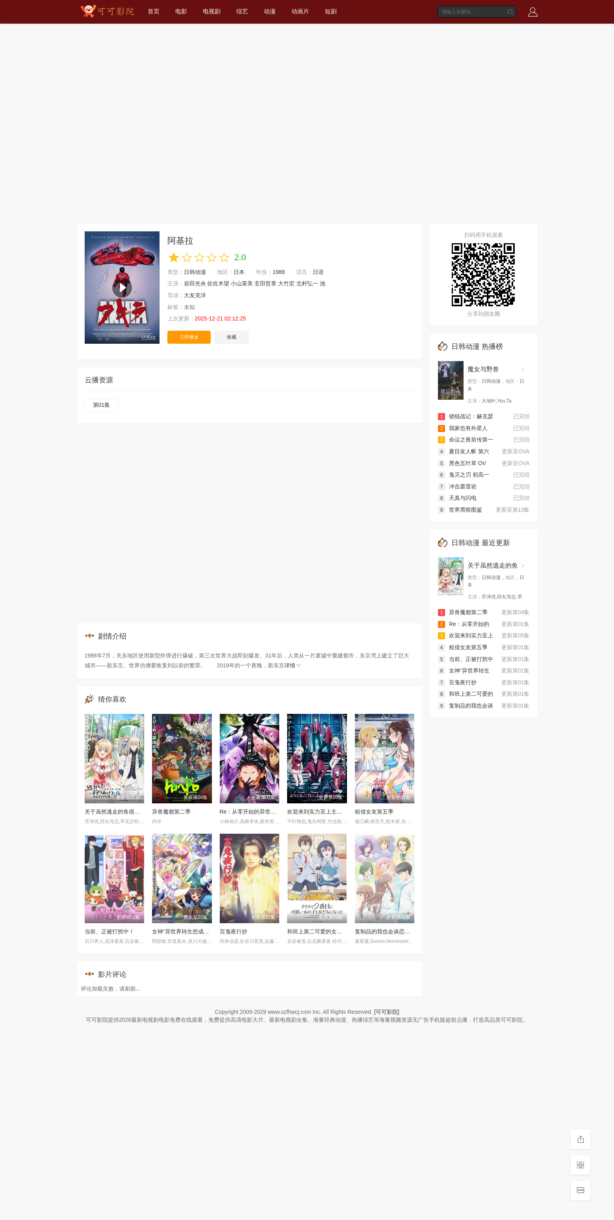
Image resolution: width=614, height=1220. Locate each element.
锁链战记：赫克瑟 (465, 416)
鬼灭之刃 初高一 (463, 474)
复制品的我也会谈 (465, 705)
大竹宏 (286, 283)
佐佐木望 (218, 283)
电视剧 (212, 11)
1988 (279, 272)
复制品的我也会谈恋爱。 (385, 931)
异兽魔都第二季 (171, 811)
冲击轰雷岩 (457, 486)
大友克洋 (195, 295)
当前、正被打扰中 (465, 659)
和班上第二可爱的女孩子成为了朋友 (331, 931)
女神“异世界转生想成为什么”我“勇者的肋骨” (205, 931)
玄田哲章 (265, 283)
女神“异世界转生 (464, 670)
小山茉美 (242, 283)
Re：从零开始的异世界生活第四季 (262, 811)
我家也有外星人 (463, 428)
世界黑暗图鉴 (460, 510)
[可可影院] (386, 1012)
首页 (154, 11)
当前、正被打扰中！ (109, 931)
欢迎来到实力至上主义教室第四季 (328, 811)
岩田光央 (195, 283)
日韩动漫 (195, 272)
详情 (293, 665)
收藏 (231, 337)
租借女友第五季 (374, 811)
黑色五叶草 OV (462, 463)
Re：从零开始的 (463, 624)
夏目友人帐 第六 (463, 451)
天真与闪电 (457, 498)
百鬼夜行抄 (233, 931)
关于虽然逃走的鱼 (492, 565)
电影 (181, 11)
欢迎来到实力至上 (465, 635)
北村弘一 (307, 283)
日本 (239, 272)
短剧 (331, 11)
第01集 (101, 405)
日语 (318, 272)
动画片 (300, 11)
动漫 (270, 11)
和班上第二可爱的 (465, 694)
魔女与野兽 (483, 369)
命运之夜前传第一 (465, 439)
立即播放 (189, 337)
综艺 (242, 11)
